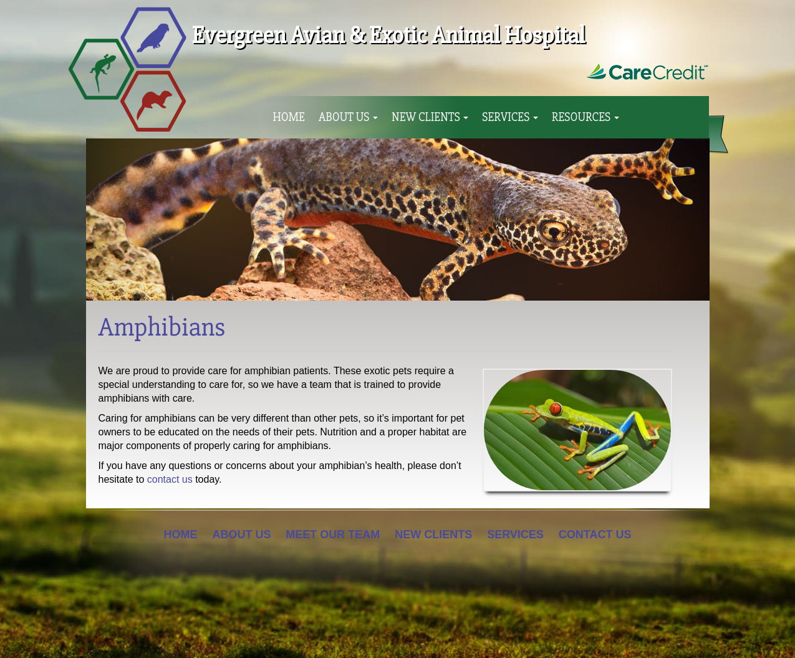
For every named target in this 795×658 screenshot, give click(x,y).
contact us (170, 479)
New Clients (430, 117)
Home (289, 117)
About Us (348, 117)
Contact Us (595, 534)
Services (510, 117)
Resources (585, 117)
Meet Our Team (333, 534)
